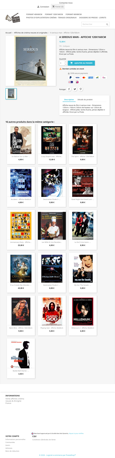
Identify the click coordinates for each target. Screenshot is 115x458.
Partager (69, 89)
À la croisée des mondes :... (20, 285)
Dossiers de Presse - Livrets (92, 17)
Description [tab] (69, 99)
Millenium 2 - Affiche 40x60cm (82, 328)
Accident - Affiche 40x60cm (21, 199)
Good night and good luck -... (82, 199)
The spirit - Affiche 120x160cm (82, 156)
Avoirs (7, 445)
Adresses (8, 448)
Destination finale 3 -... (51, 199)
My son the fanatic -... (82, 285)
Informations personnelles (15, 439)
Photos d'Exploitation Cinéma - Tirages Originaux (51, 17)
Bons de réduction (12, 451)
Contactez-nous (66, 3)
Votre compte (12, 436)
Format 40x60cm (34, 14)
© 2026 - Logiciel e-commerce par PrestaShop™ (57, 455)
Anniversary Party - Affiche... (20, 242)
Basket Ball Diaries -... (21, 371)
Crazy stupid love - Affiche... (51, 156)
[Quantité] (62, 63)
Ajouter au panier (81, 63)
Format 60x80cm (74, 14)
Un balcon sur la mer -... (21, 156)
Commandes (10, 442)
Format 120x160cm (54, 14)
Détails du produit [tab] (85, 99)
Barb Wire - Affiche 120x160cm (20, 328)
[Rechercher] (95, 24)
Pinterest (80, 89)
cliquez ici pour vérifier (76, 433)
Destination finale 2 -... (51, 285)
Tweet (75, 89)
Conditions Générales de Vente (44, 440)
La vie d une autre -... (83, 242)
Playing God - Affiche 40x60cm (52, 328)
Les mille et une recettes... (52, 242)
